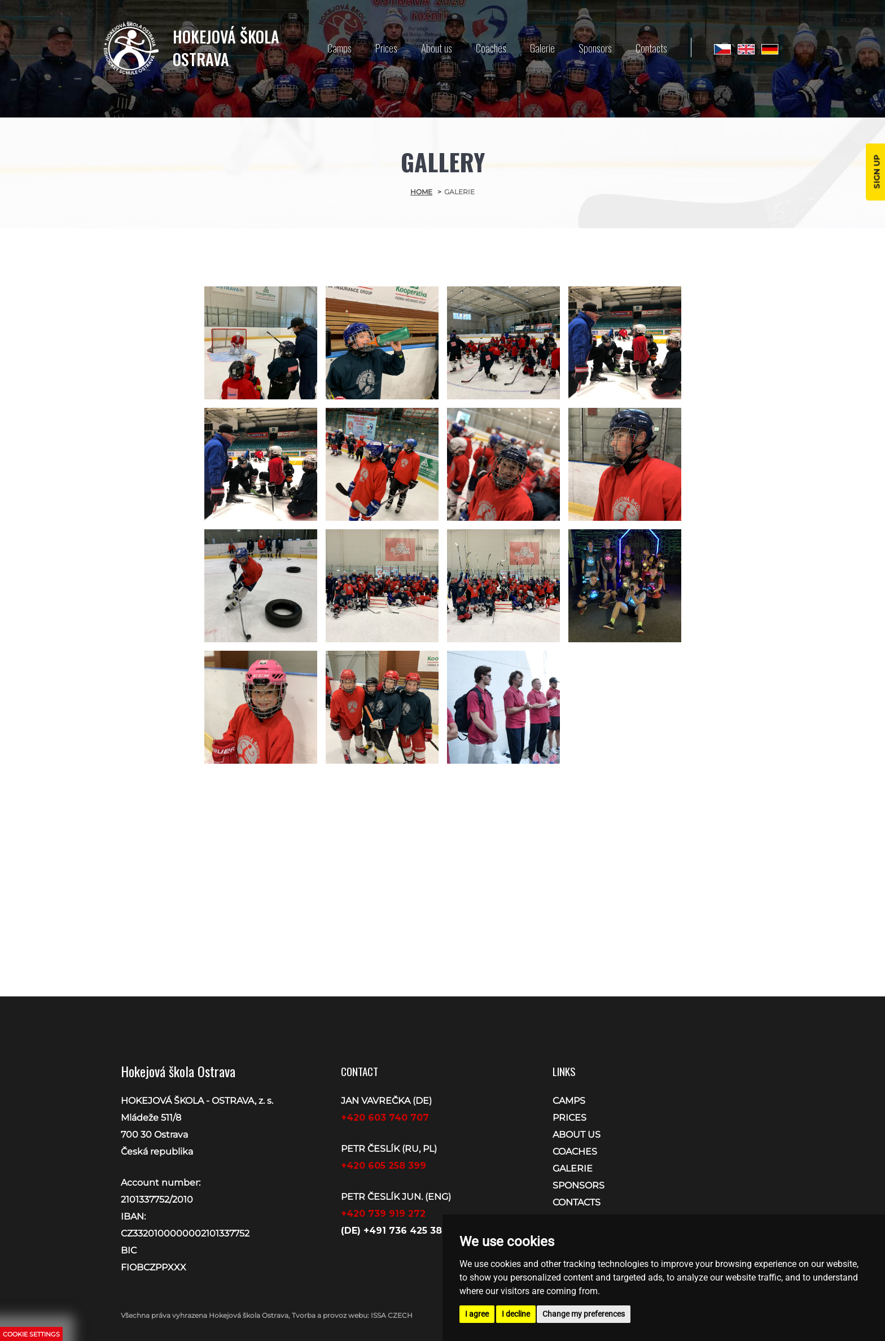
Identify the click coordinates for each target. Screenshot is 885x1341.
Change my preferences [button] (583, 1313)
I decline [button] (516, 1313)
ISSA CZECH (392, 1315)
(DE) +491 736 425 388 (394, 1230)
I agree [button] (477, 1313)
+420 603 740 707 (385, 1117)
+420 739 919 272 (383, 1213)
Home (421, 192)
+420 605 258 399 (383, 1165)
